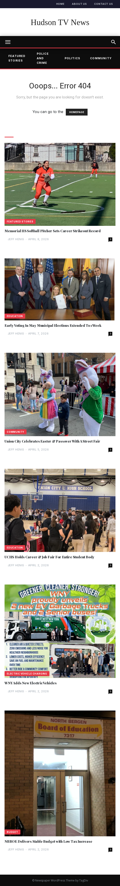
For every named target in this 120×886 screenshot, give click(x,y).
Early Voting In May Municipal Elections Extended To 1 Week (53, 325)
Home (60, 3)
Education (15, 316)
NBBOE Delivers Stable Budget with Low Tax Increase (48, 841)
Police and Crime (43, 58)
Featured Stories (17, 58)
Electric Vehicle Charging (27, 673)
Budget (12, 832)
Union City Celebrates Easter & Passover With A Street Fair (52, 441)
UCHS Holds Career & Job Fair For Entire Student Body (49, 557)
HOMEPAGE (76, 112)
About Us (79, 3)
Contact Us (103, 3)
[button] (113, 42)
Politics (72, 58)
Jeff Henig (16, 239)
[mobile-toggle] (7, 42)
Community (101, 58)
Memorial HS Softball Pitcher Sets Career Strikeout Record (53, 231)
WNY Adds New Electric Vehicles (31, 683)
